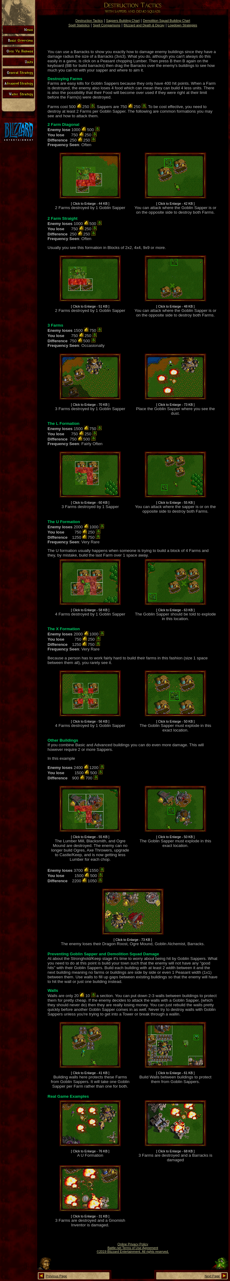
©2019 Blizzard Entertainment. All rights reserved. (133, 1251)
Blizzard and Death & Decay (144, 25)
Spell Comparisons (106, 25)
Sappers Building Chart (123, 20)
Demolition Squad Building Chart (166, 20)
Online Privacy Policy (132, 1244)
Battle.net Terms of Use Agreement (132, 1248)
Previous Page (56, 1276)
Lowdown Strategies (182, 25)
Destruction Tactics (89, 20)
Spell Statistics (79, 25)
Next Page (212, 1276)
